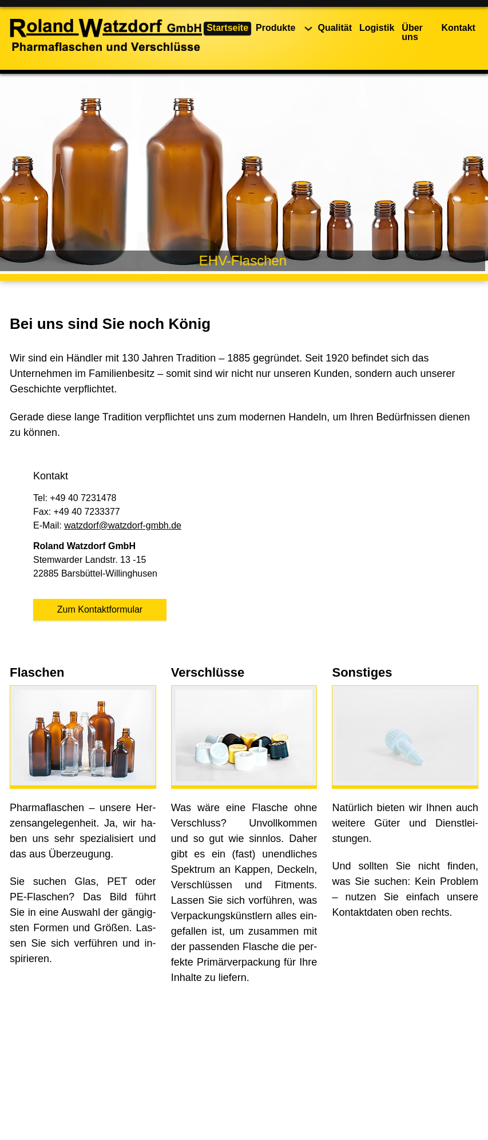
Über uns (412, 32)
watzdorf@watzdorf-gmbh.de (122, 525)
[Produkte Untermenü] (308, 28)
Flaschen (37, 672)
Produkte (275, 28)
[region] (244, 174)
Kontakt (458, 28)
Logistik (376, 28)
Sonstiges (362, 672)
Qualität (335, 28)
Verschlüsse (207, 672)
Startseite (227, 28)
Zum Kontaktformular (99, 609)
